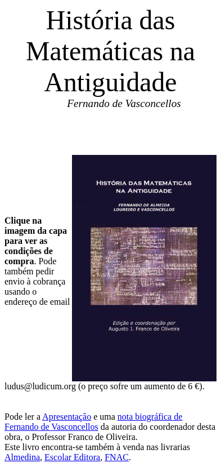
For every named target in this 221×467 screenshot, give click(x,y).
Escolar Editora (72, 457)
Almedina (22, 457)
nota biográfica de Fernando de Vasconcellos (93, 422)
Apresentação (66, 416)
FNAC (117, 457)
